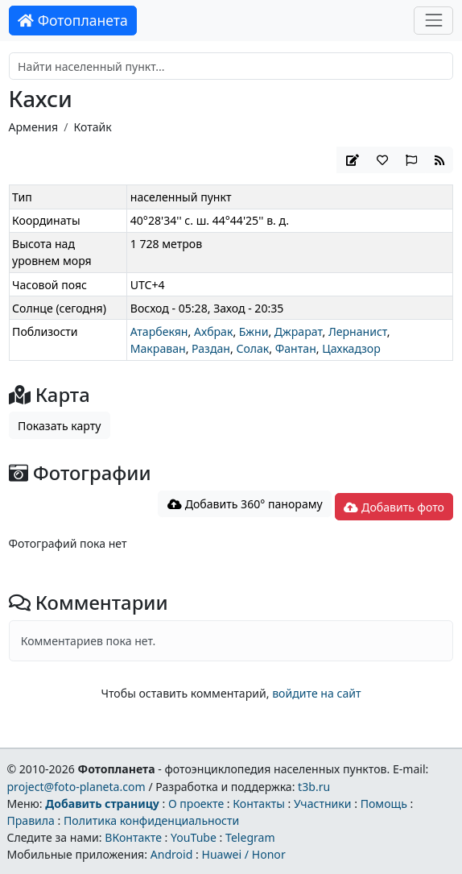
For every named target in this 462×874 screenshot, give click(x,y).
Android (172, 854)
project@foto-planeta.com (75, 786)
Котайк (92, 127)
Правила (30, 820)
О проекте (196, 803)
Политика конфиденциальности (151, 820)
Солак (252, 348)
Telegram (250, 837)
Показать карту (59, 425)
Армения (34, 127)
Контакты (259, 803)
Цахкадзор (351, 348)
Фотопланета (73, 20)
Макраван (158, 348)
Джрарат (298, 331)
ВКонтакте (133, 837)
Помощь (384, 803)
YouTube (194, 837)
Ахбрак (213, 331)
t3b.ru (314, 786)
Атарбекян (159, 331)
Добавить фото (393, 507)
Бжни (254, 331)
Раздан (211, 348)
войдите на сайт (316, 693)
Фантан (295, 348)
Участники (323, 803)
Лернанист (357, 331)
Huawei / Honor (243, 854)
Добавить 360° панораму (245, 504)
